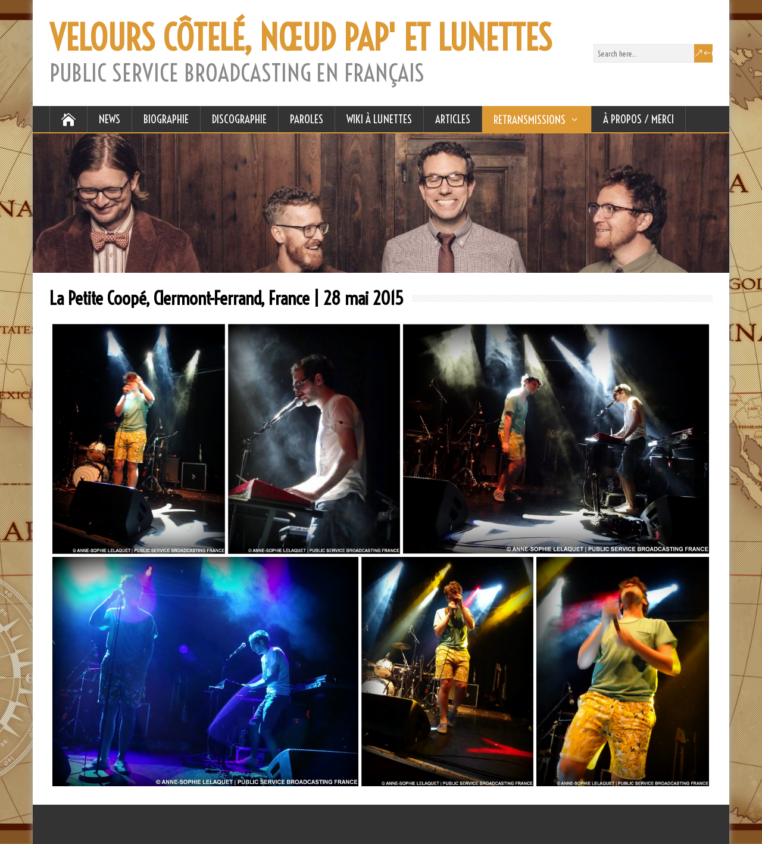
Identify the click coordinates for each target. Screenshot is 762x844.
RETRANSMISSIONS (530, 120)
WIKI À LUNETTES (379, 119)
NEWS (109, 119)
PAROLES (306, 119)
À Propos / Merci (638, 119)
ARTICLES (452, 119)
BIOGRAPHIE (166, 119)
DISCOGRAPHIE (239, 119)
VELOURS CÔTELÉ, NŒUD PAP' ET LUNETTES (300, 38)
